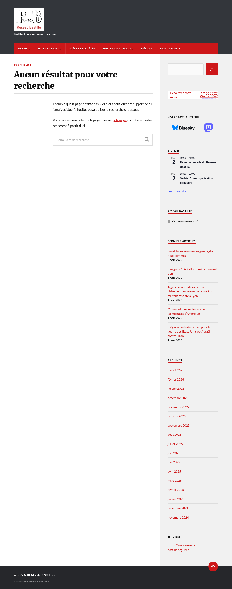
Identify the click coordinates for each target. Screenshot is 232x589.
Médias (146, 48)
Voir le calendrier (178, 191)
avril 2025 (174, 471)
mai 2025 (174, 462)
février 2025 (176, 489)
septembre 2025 (179, 425)
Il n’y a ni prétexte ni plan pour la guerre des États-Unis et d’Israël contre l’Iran (189, 331)
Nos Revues (168, 48)
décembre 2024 (178, 508)
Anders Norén (39, 581)
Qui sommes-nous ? (185, 221)
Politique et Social (118, 48)
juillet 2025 (175, 444)
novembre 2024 (178, 517)
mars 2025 (175, 480)
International (49, 48)
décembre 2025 (178, 398)
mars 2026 (175, 370)
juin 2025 (174, 453)
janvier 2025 (176, 499)
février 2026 (176, 379)
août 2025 (174, 434)
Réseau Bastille (42, 575)
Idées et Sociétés (82, 48)
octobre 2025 (177, 416)
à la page (120, 120)
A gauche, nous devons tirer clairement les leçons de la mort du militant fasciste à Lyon (190, 291)
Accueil (24, 48)
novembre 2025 (178, 407)
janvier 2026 (176, 388)
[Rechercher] (212, 69)
